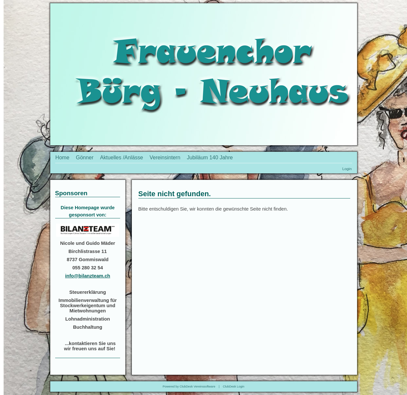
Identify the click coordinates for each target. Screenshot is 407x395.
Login (347, 168)
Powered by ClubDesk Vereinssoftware (189, 386)
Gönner (85, 157)
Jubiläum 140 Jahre (210, 157)
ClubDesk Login (233, 386)
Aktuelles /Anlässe (121, 157)
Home (62, 157)
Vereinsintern (164, 157)
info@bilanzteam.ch (87, 275)
